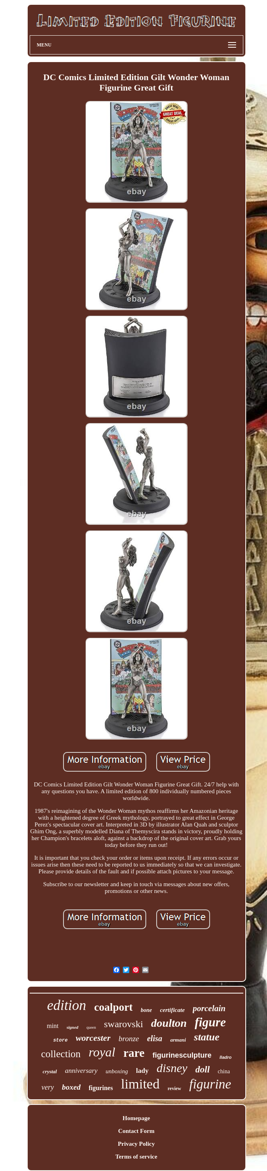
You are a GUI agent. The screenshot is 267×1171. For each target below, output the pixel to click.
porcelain (209, 1008)
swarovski (123, 1024)
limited (140, 1083)
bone (146, 1010)
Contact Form (136, 1131)
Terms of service (136, 1156)
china (224, 1071)
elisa (154, 1038)
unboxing (117, 1071)
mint (52, 1025)
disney (172, 1067)
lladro (226, 1057)
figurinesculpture (182, 1055)
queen (91, 1027)
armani (178, 1040)
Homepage (136, 1118)
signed (72, 1027)
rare (134, 1052)
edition (66, 1005)
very (47, 1087)
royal (102, 1052)
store (60, 1040)
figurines (101, 1087)
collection (61, 1053)
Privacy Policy (136, 1144)
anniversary (81, 1070)
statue (207, 1037)
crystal (50, 1071)
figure (210, 1022)
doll (203, 1069)
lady (142, 1070)
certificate (172, 1010)
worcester (92, 1038)
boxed (71, 1087)
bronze (128, 1038)
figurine (210, 1084)
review (174, 1088)
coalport (113, 1007)
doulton (169, 1023)
